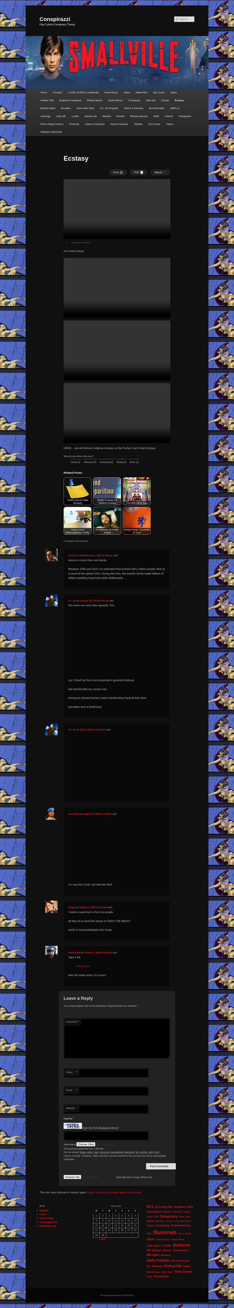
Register (44, 1210)
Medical (106, 116)
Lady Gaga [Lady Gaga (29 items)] (153, 1245)
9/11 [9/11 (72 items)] (150, 1206)
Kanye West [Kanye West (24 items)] (177, 1239)
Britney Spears (95, 100)
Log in (43, 1214)
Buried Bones (115, 100)
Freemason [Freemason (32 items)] (163, 1225)
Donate (165, 100)
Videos (169, 124)
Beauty (72, 907)
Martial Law (90, 116)
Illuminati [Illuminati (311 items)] (165, 1232)
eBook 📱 (160, 172)
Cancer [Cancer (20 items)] (186, 1212)
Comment (72, 1022)
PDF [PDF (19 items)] (149, 1266)
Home (43, 92)
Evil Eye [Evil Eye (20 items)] (169, 1221)
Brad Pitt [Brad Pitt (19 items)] (177, 1212)
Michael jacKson (139, 116)
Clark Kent (73, 555)
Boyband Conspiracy (70, 100)
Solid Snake (74, 952)
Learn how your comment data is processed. (115, 1192)
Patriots (169, 116)
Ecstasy (179, 100)
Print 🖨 (118, 172)
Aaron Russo (111, 92)
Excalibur (66, 108)
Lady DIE (61, 116)
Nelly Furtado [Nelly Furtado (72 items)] (158, 1260)
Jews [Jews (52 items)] (150, 1239)
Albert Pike (141, 92)
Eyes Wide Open (86, 108)
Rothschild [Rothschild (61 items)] (173, 1266)
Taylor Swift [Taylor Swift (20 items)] (167, 1272)
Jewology (45, 116)
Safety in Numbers (95, 124)
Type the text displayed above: (100, 1127)
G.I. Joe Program (109, 108)
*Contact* (57, 92)
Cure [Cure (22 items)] (181, 1216)
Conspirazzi (54, 19)
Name (71, 1072)
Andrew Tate (47, 100)
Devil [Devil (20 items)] (188, 1217)
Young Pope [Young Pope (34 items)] (161, 1276)
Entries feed (46, 1218)
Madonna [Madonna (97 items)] (181, 1245)
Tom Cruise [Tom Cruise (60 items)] (183, 1271)
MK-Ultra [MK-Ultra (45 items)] (153, 1255)
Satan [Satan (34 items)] (186, 1266)
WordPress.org (47, 1226)
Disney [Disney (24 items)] (150, 1221)
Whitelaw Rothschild (51, 132)
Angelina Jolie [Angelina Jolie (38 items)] (183, 1206)
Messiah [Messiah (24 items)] (167, 1250)
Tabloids (138, 124)
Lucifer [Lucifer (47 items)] (166, 1245)
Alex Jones (159, 92)
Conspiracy (134, 100)
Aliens (173, 92)
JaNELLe (175, 108)
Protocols (74, 124)
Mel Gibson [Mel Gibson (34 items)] (154, 1250)
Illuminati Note (156, 108)
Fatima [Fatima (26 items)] (150, 1225)
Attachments (70, 1144)
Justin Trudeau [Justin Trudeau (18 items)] (163, 1239)
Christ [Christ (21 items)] (150, 1217)
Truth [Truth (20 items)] (149, 1276)
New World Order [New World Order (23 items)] (180, 1261)
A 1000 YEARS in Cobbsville (83, 92)
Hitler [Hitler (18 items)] (149, 1233)
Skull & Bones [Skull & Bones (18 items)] (153, 1272)
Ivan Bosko (74, 814)
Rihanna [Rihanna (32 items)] (157, 1266)
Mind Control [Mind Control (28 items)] (180, 1250)
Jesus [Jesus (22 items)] (188, 1233)
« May (102, 1239)
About (127, 92)
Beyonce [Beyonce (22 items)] (167, 1211)
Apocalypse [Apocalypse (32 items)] (154, 1211)
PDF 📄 (139, 172)
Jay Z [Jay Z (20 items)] (181, 1233)
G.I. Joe (72, 600)
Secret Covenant (119, 124)
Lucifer (75, 116)
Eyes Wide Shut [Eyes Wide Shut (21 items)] (183, 1221)
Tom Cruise (154, 124)
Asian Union (83, 966)
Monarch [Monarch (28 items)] (166, 1255)
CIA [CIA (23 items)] (156, 1216)
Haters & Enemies (133, 108)
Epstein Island (47, 108)
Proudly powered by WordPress (116, 1295)
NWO (156, 116)
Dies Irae (151, 100)
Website (70, 1108)
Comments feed (48, 1222)
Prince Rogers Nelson (51, 124)
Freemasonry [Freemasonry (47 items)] (181, 1225)
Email (71, 1090)
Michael (120, 116)
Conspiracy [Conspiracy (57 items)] (169, 1216)
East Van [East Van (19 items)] (160, 1221)
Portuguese (185, 116)
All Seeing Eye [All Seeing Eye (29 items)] (163, 1207)
